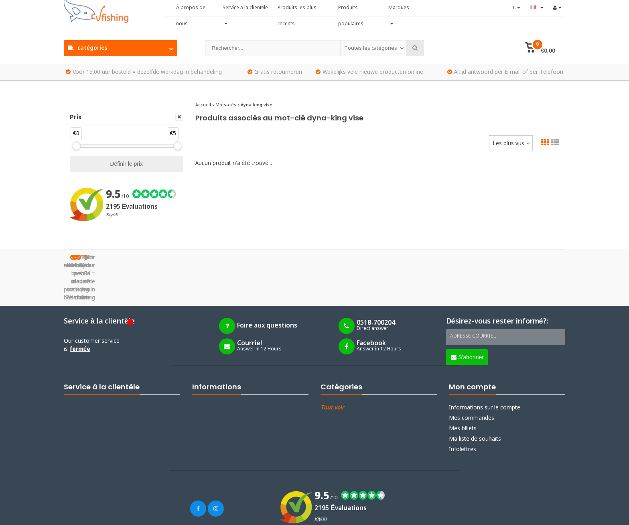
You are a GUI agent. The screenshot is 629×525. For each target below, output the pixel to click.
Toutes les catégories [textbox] (370, 48)
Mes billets (463, 388)
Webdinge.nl (181, 513)
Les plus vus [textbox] (508, 143)
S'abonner (467, 317)
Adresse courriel (473, 296)
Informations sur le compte (484, 367)
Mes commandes (471, 377)
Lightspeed (120, 513)
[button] (540, 48)
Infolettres (462, 409)
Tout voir (332, 367)
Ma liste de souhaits (475, 398)
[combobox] (373, 48)
